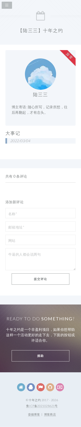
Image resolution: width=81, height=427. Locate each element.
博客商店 (50, 414)
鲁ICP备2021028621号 (42, 406)
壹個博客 (34, 414)
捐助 (40, 356)
